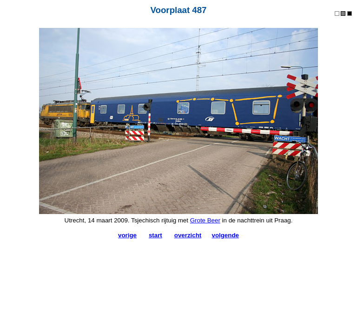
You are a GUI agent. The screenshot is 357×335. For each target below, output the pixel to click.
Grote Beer (205, 220)
